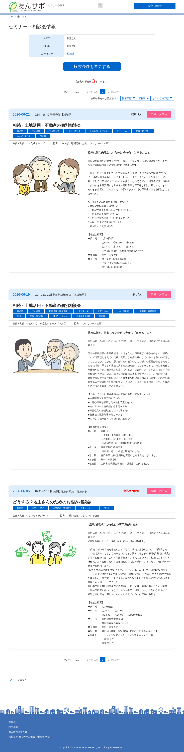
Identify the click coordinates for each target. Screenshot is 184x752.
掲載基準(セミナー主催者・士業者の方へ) (30, 736)
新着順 (141, 98)
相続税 (70, 53)
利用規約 (13, 726)
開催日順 (127, 98)
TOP (11, 16)
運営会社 (13, 722)
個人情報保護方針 (18, 731)
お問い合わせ (155, 5)
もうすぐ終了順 (160, 98)
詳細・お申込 (159, 114)
